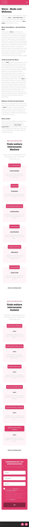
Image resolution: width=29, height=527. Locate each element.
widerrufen (12, 499)
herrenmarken (14, 171)
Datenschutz (15, 488)
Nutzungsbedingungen (11, 490)
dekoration (14, 252)
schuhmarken (14, 211)
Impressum (13, 524)
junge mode (14, 272)
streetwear (14, 191)
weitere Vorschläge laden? (14, 288)
